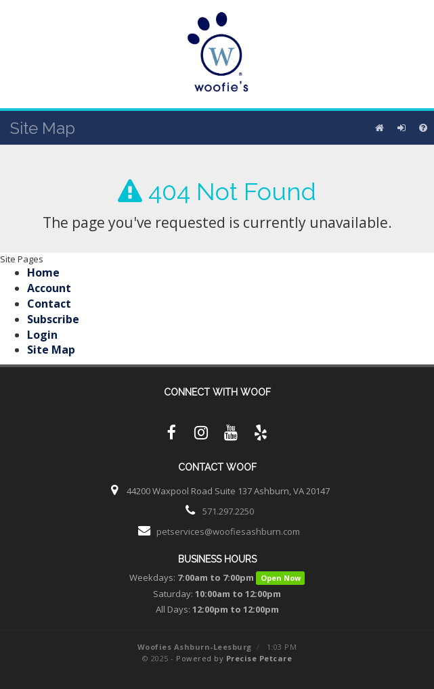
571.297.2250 (228, 511)
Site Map (51, 349)
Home (43, 272)
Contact (49, 303)
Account (49, 288)
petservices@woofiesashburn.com (228, 531)
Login (42, 334)
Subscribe (53, 319)
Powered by (234, 658)
